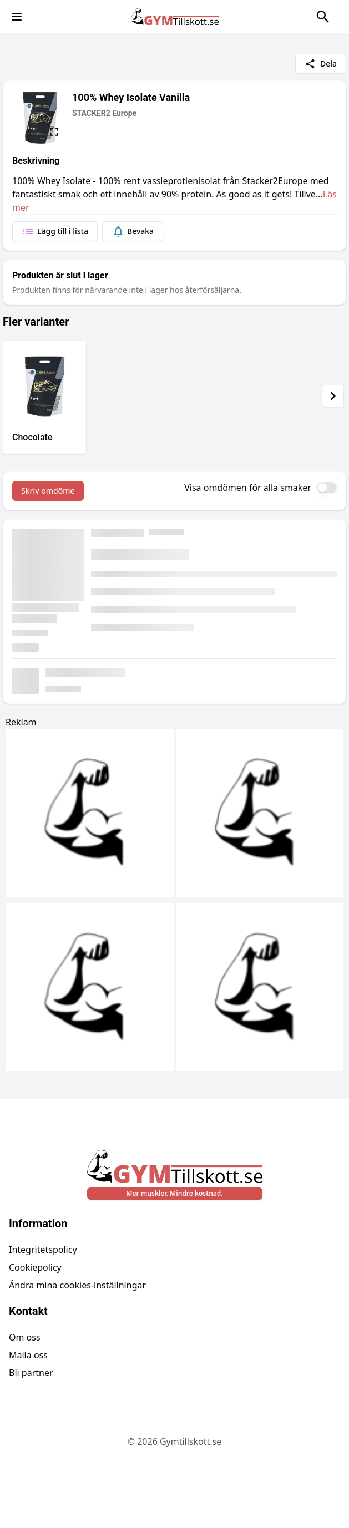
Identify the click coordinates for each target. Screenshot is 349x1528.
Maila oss (28, 1355)
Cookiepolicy (35, 1267)
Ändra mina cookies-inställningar (77, 1285)
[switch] (327, 487)
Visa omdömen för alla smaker (247, 487)
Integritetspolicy (43, 1249)
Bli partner (31, 1373)
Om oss (25, 1337)
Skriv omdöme (48, 490)
